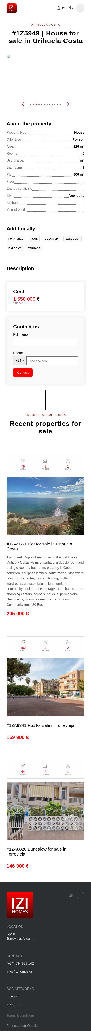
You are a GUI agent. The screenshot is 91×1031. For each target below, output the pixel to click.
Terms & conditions (21, 1015)
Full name (20, 334)
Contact (23, 372)
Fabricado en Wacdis (22, 1025)
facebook (13, 996)
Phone (18, 353)
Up (76, 895)
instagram (14, 1004)
